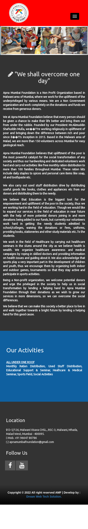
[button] (6, 40)
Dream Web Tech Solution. (44, 496)
